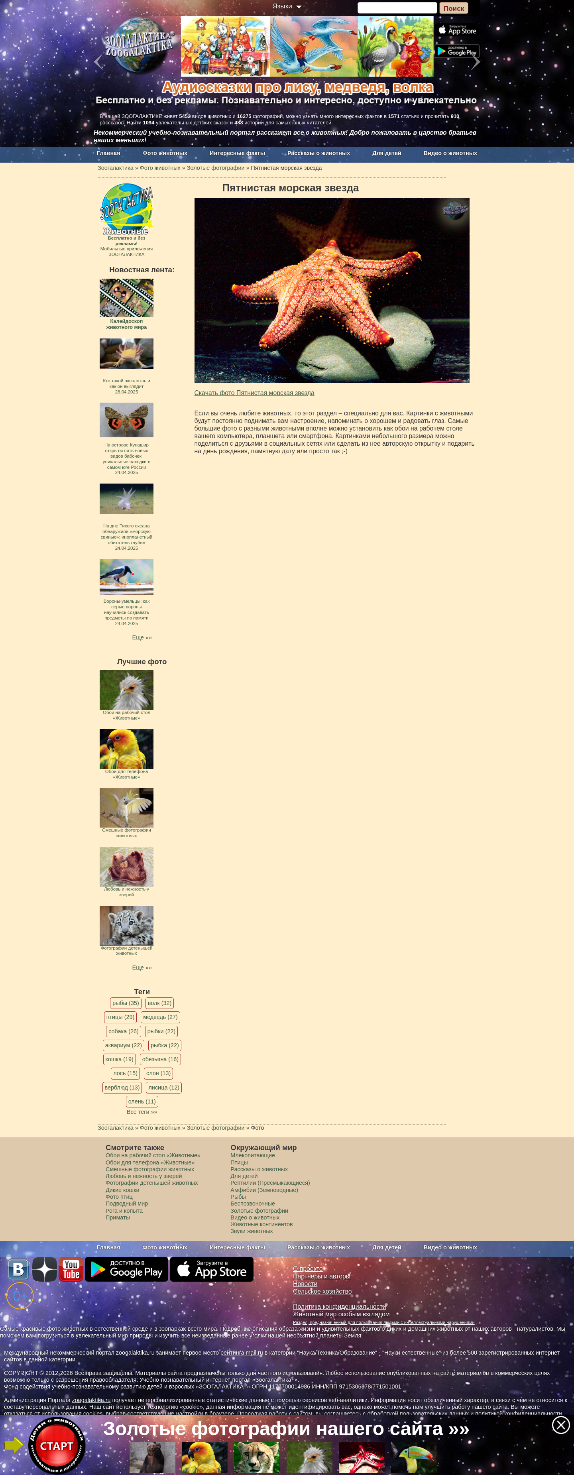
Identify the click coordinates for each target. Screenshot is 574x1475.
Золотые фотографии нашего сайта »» (286, 1428)
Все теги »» (142, 1112)
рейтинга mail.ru (241, 1352)
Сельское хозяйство (322, 1291)
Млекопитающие (252, 1155)
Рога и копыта (124, 1211)
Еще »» (142, 637)
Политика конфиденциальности (339, 1306)
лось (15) (125, 1073)
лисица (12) (163, 1087)
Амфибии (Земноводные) (264, 1190)
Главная (108, 153)
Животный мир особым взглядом (341, 1314)
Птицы (239, 1162)
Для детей (386, 153)
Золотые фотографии (259, 1211)
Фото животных (165, 153)
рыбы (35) (125, 1003)
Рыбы (238, 1197)
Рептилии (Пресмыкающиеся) (270, 1183)
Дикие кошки (122, 1190)
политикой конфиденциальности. (519, 1413)
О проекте (308, 1268)
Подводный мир (127, 1203)
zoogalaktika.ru (91, 1400)
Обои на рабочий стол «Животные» (153, 1155)
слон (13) (158, 1073)
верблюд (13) (122, 1087)
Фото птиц (119, 1197)
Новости (305, 1283)
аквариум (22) (123, 1045)
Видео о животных (450, 153)
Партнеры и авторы (321, 1276)
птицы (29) (120, 1017)
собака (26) (123, 1031)
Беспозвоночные (252, 1203)
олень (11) (142, 1101)
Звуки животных (251, 1231)
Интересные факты (237, 153)
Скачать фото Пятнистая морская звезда (255, 392)
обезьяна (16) (160, 1059)
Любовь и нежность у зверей (144, 1176)
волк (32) (159, 1003)
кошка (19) (120, 1059)
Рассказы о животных (318, 153)
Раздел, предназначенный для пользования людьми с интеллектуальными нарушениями (384, 1322)
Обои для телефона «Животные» (150, 1162)
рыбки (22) (161, 1031)
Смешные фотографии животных (150, 1169)
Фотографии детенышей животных (152, 1183)
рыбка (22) (165, 1045)
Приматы (118, 1217)
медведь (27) (160, 1017)
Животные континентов (261, 1224)
